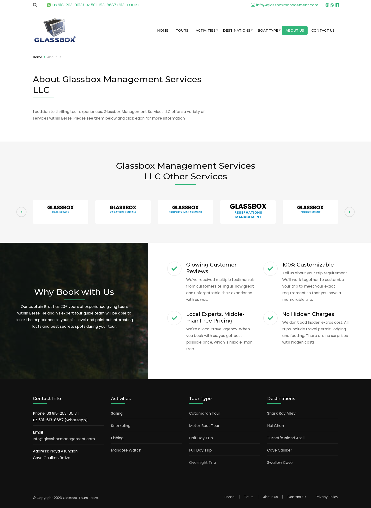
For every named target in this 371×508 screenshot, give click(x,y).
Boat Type (268, 30)
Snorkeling (120, 425)
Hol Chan (275, 425)
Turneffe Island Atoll (286, 438)
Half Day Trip (201, 438)
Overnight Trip (202, 462)
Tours (182, 30)
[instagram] (325, 2)
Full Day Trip (200, 450)
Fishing (117, 438)
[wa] (330, 2)
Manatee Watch (126, 450)
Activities (206, 30)
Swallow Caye (280, 462)
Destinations (236, 30)
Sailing (117, 413)
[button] (349, 212)
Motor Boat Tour (204, 425)
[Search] (35, 5)
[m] (335, 2)
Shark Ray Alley (281, 413)
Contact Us (323, 30)
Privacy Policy (327, 497)
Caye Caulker (279, 450)
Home (162, 30)
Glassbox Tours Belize (80, 497)
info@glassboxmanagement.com (64, 439)
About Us (295, 30)
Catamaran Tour (204, 413)
